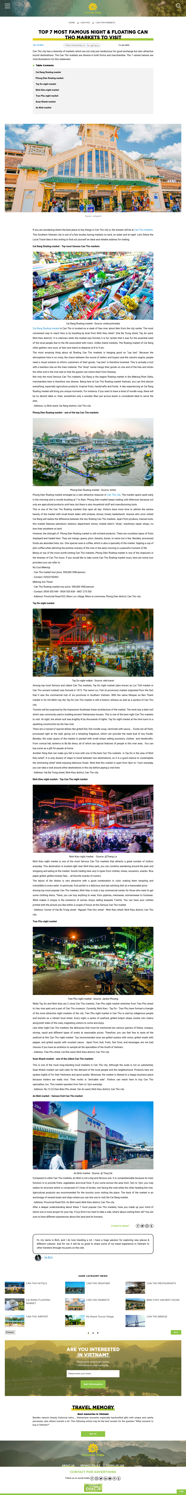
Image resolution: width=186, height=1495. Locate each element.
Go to (93, 1434)
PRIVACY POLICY (90, 1465)
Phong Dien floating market (50, 78)
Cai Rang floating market (48, 72)
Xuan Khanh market (46, 101)
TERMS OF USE (115, 1465)
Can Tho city (114, 494)
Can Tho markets (143, 229)
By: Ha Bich (38, 45)
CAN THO (85, 22)
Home (72, 22)
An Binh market (44, 107)
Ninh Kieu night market (48, 90)
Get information (93, 1384)
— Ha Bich (44, 1257)
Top (181, 1492)
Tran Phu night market (48, 95)
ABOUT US (68, 1465)
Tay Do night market (46, 84)
